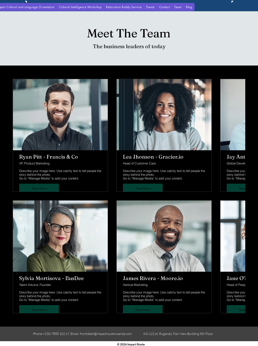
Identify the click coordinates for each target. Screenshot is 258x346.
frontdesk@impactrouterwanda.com (106, 334)
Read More (39, 188)
